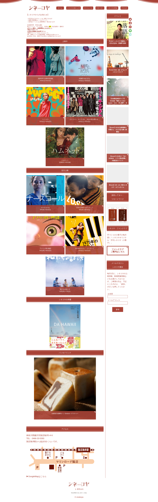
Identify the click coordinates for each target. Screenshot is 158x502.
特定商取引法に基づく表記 (79, 493)
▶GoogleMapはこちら (36, 476)
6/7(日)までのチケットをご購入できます (40, 18)
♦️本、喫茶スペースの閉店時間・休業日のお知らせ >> (43, 34)
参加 (117, 309)
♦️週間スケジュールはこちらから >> (37, 33)
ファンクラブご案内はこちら (118, 250)
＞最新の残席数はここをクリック (37, 20)
